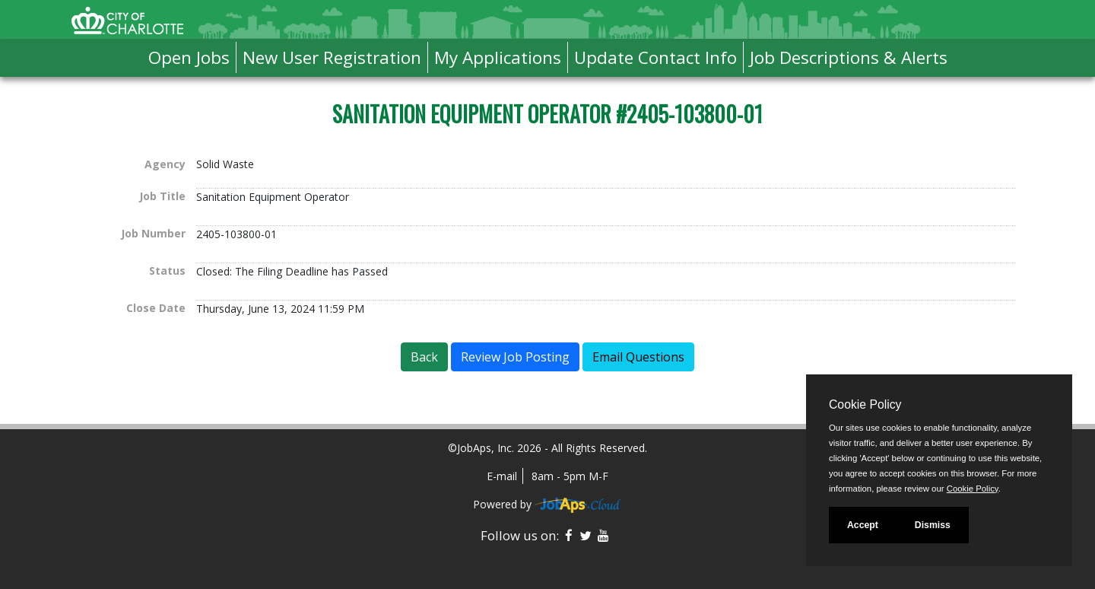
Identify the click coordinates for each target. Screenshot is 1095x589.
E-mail (502, 476)
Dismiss (933, 525)
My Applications (497, 57)
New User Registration (332, 57)
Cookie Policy (865, 404)
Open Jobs (189, 57)
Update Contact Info (655, 57)
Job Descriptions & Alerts (848, 57)
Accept (862, 525)
